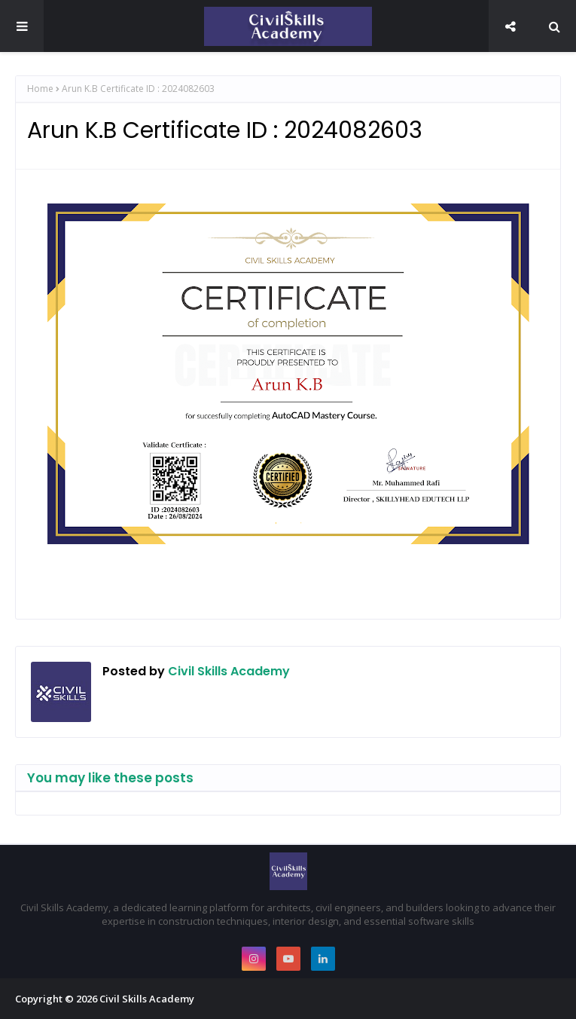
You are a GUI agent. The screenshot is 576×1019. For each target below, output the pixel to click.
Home (40, 88)
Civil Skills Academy (227, 671)
